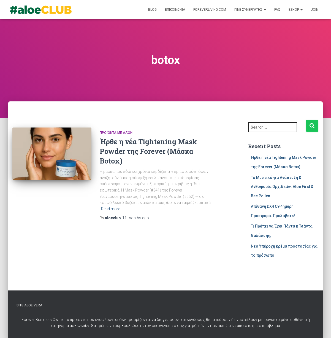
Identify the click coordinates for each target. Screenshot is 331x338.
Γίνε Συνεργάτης (250, 10)
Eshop (296, 10)
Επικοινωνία (175, 10)
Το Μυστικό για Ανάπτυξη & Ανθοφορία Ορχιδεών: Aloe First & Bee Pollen (282, 186)
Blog (152, 10)
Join (314, 10)
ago (135, 218)
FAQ (277, 10)
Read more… (112, 209)
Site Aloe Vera (29, 305)
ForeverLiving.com (209, 10)
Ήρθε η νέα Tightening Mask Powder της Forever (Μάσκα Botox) (148, 151)
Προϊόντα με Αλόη (116, 133)
